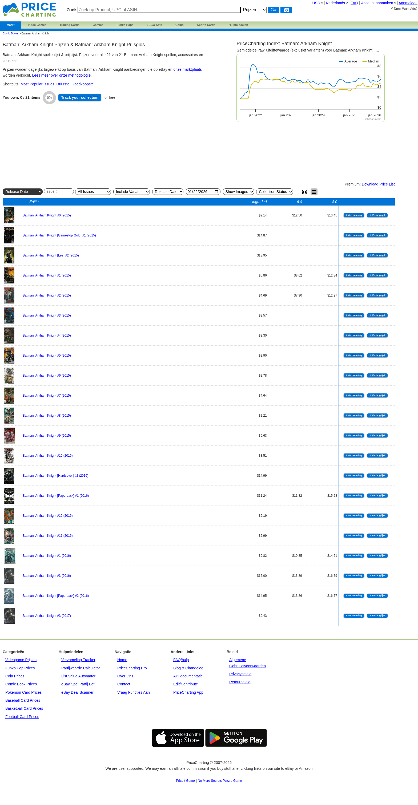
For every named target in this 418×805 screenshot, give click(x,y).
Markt (10, 24)
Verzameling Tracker (78, 660)
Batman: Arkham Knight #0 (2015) (47, 215)
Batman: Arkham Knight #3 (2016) (47, 576)
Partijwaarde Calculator (80, 668)
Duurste (63, 84)
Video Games (37, 24)
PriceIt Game (185, 781)
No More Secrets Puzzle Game (220, 781)
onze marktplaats (188, 69)
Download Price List (378, 184)
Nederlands (335, 3)
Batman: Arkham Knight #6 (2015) (47, 375)
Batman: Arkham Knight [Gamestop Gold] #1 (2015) (59, 235)
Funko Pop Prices (20, 668)
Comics (98, 24)
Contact (123, 684)
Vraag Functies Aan (133, 692)
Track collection (79, 97)
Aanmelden (408, 3)
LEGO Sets (154, 24)
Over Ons (125, 676)
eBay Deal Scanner (77, 692)
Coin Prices (15, 676)
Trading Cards (69, 24)
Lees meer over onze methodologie (61, 75)
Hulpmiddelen (238, 24)
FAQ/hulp (181, 660)
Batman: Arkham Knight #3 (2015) (47, 315)
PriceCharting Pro (132, 668)
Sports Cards (206, 24)
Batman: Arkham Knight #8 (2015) (47, 415)
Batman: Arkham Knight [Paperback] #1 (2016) (56, 496)
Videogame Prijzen (21, 660)
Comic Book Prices (21, 684)
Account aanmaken (377, 3)
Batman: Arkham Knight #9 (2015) (47, 435)
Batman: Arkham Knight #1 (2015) (47, 275)
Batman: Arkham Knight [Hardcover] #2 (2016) (55, 476)
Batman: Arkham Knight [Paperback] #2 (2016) (56, 596)
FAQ (354, 3)
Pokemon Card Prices (23, 692)
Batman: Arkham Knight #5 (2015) (47, 355)
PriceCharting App (188, 692)
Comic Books (10, 33)
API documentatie (188, 676)
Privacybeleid (240, 674)
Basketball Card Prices (24, 708)
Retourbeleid (239, 682)
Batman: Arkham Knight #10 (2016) (48, 455)
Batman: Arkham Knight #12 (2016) (48, 516)
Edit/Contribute (185, 684)
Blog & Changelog (188, 668)
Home (122, 660)
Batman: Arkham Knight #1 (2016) (47, 556)
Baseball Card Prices (22, 700)
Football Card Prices (22, 717)
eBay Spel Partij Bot (78, 684)
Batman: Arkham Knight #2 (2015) (47, 295)
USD (316, 3)
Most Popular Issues (37, 84)
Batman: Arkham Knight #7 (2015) (47, 395)
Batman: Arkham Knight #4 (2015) (47, 335)
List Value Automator (78, 676)
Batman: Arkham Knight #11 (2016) (48, 536)
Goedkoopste (82, 84)
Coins (179, 24)
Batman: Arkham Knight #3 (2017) (47, 616)
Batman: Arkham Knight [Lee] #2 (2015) (51, 255)
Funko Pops (125, 24)
